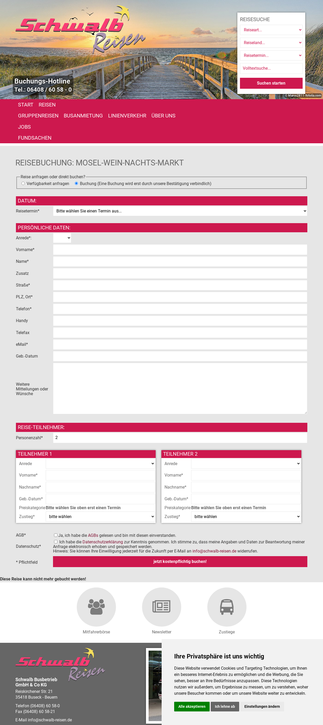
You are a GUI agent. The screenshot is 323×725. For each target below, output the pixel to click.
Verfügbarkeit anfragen (48, 150)
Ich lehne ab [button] (225, 706)
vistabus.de (46, 711)
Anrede (25, 430)
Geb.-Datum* (31, 465)
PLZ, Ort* (25, 263)
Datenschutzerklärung (103, 508)
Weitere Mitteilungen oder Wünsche (32, 356)
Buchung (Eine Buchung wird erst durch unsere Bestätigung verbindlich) (146, 150)
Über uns (206, 105)
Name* (23, 228)
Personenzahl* (29, 404)
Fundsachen (258, 105)
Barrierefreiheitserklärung (137, 705)
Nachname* (30, 453)
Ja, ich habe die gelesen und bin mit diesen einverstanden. (117, 502)
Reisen (47, 105)
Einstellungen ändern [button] (262, 706)
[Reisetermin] (271, 55)
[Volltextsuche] (271, 68)
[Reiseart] (271, 30)
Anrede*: (24, 204)
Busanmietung (126, 105)
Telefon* (24, 275)
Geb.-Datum (27, 322)
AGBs (93, 502)
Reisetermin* (27, 177)
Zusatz (23, 239)
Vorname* (26, 216)
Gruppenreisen (81, 105)
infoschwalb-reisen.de (214, 517)
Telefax (23, 299)
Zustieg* (27, 483)
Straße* (23, 251)
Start (25, 105)
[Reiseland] (271, 43)
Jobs (230, 105)
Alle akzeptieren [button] (191, 706)
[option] (161, 49)
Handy (22, 287)
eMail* (22, 311)
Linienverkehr (170, 105)
